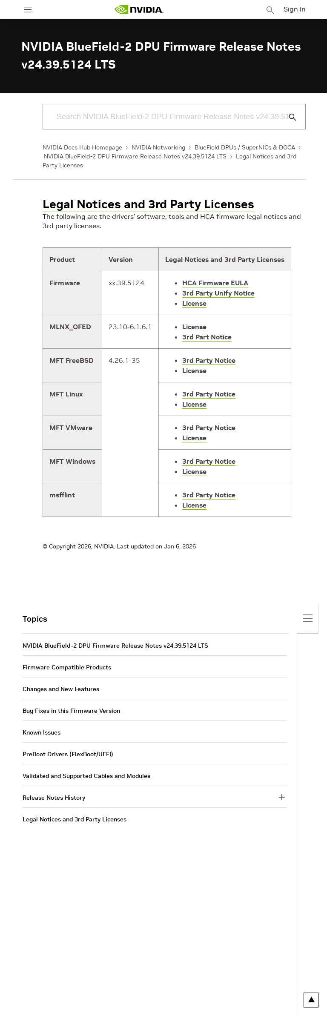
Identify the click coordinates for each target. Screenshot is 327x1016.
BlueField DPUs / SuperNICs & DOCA (245, 147)
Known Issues (41, 732)
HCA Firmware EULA (215, 282)
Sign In (295, 9)
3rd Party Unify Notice (218, 293)
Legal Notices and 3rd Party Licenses (148, 204)
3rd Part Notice (207, 337)
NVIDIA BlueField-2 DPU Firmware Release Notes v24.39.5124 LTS (135, 156)
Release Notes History (54, 797)
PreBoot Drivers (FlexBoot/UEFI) (68, 754)
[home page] (139, 9)
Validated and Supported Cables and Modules (86, 776)
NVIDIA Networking (158, 147)
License (194, 303)
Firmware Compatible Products (67, 667)
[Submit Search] (287, 117)
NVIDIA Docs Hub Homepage (82, 147)
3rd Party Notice (208, 360)
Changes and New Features (61, 689)
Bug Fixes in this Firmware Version (71, 711)
